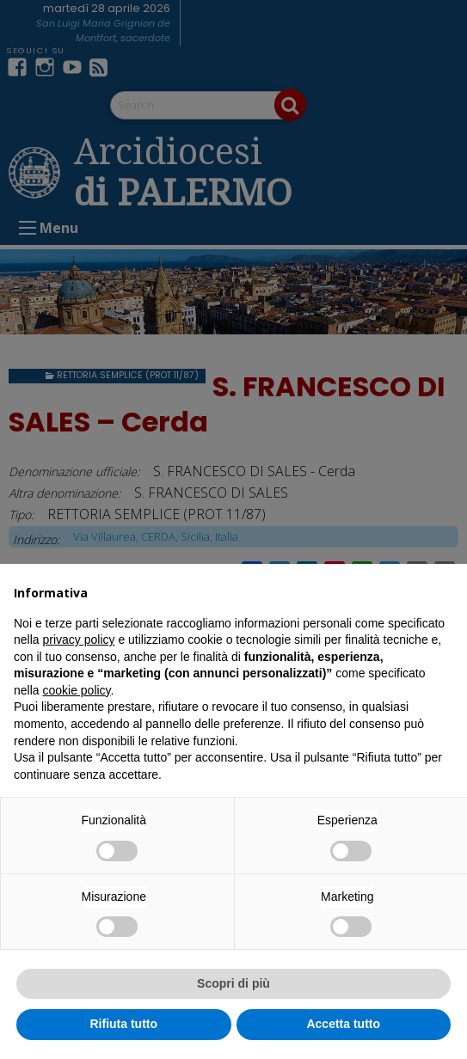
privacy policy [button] (78, 639)
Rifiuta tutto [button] (123, 1024)
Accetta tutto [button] (343, 1024)
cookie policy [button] (76, 690)
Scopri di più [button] (233, 983)
